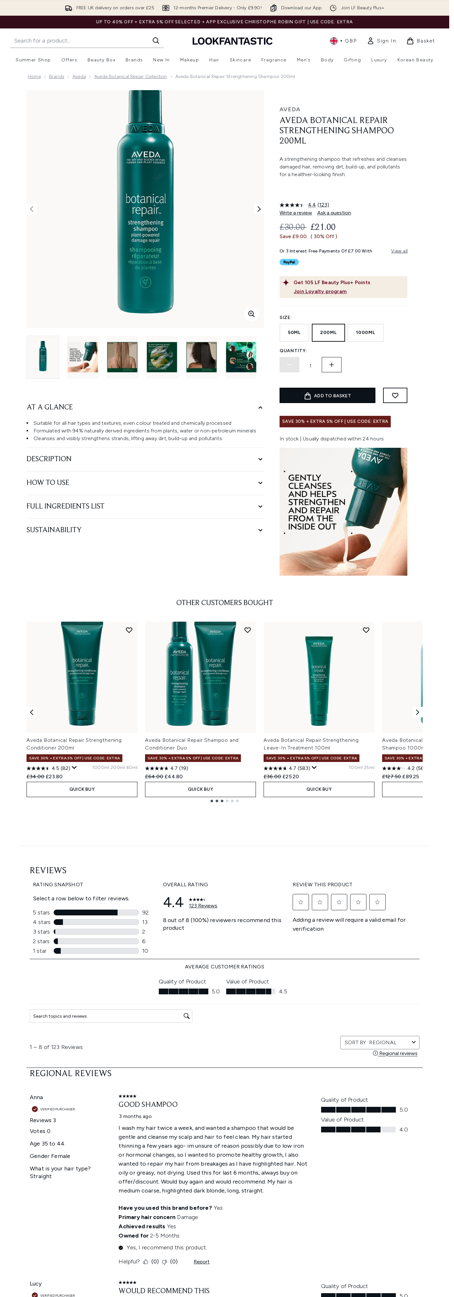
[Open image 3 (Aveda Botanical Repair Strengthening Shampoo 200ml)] (122, 357)
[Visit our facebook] (313, 1090)
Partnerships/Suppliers (302, 1212)
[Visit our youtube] (359, 1090)
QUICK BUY (82, 939)
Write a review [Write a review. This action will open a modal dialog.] (296, 213)
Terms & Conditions (227, 1150)
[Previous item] (32, 861)
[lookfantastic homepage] (233, 41)
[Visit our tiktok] (375, 1090)
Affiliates (287, 1204)
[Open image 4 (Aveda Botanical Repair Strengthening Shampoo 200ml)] (162, 357)
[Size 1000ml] (100, 917)
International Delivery (156, 1189)
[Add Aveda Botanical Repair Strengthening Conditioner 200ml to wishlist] (129, 779)
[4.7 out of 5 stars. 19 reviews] (166, 918)
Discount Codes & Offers (305, 1189)
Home (34, 76)
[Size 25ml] (369, 917)
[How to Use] (145, 483)
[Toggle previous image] (32, 209)
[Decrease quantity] (289, 364)
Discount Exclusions (155, 1166)
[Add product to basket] (327, 395)
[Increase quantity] (332, 364)
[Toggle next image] (259, 209)
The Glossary (292, 1158)
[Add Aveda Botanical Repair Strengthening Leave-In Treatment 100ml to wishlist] (366, 779)
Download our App (154, 1158)
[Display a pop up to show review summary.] (74, 917)
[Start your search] (87, 41)
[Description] (145, 459)
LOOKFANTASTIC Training (377, 1173)
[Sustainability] (145, 530)
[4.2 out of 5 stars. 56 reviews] (404, 918)
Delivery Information (155, 1181)
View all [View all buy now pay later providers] (399, 251)
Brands (56, 76)
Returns (142, 1173)
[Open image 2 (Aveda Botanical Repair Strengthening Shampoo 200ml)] (83, 357)
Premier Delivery (151, 1204)
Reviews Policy (221, 1189)
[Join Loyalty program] (349, 291)
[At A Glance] (145, 407)
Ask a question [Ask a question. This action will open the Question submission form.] (334, 213)
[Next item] (417, 861)
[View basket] (421, 41)
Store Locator (365, 1150)
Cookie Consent (46, 1196)
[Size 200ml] (118, 917)
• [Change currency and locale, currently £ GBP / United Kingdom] (343, 41)
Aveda (79, 76)
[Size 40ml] (131, 917)
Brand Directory (295, 1166)
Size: (286, 317)
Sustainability (220, 1181)
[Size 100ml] (356, 917)
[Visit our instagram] (344, 1090)
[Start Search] (156, 41)
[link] (381, 41)
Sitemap (287, 1219)
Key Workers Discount (301, 1235)
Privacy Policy (220, 1158)
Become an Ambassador (305, 1242)
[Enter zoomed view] (251, 314)
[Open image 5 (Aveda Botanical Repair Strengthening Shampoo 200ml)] (202, 357)
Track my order (150, 1212)
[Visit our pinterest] (390, 1090)
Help (139, 1150)
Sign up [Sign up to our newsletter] (199, 1090)
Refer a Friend (293, 1227)
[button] (343, 189)
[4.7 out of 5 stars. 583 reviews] (287, 918)
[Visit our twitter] (329, 1090)
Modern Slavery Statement (234, 1173)
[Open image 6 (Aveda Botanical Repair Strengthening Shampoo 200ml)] (241, 357)
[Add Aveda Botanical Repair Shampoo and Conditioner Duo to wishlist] (247, 779)
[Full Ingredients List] (145, 506)
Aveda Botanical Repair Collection (130, 76)
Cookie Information (227, 1166)
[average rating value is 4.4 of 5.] (299, 204)
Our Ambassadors (298, 1196)
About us (288, 1150)
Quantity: (293, 350)
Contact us (146, 1196)
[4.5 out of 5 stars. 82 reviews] (48, 918)
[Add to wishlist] (395, 395)
